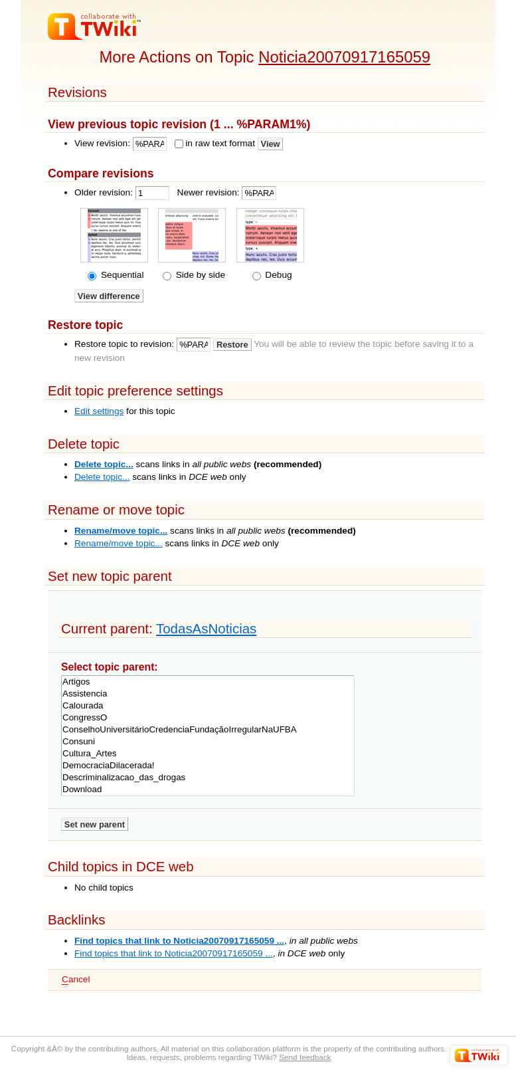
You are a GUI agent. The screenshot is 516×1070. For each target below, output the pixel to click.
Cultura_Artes (208, 754)
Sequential (120, 275)
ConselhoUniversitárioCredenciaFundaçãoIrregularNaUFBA (208, 730)
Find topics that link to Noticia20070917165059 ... (179, 941)
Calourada (208, 706)
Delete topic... (103, 464)
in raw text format (220, 143)
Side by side (199, 275)
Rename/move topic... (120, 531)
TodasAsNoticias (206, 628)
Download (208, 790)
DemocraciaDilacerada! (208, 766)
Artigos (208, 682)
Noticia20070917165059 (344, 57)
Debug (277, 275)
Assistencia (208, 694)
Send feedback (305, 1057)
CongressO (208, 718)
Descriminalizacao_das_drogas (208, 778)
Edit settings (99, 411)
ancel (76, 979)
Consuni (208, 742)
